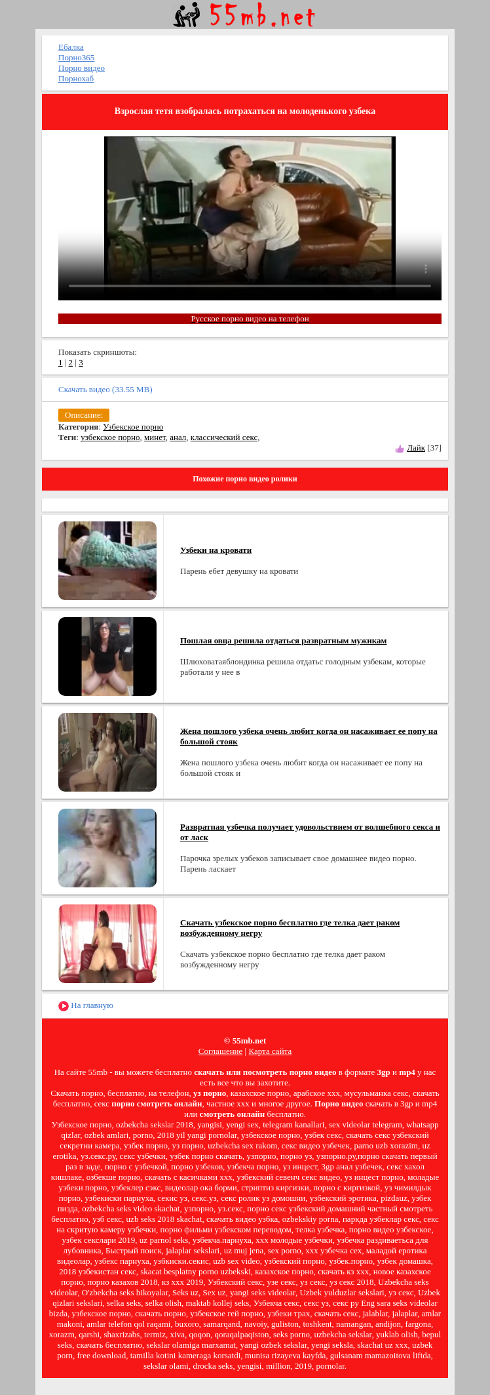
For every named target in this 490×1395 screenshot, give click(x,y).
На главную (85, 1005)
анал (178, 437)
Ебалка (71, 47)
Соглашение (220, 1051)
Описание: (84, 415)
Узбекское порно (133, 427)
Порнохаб (76, 78)
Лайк (416, 448)
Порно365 (76, 57)
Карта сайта (270, 1051)
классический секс (224, 437)
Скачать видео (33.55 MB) (105, 389)
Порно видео (81, 68)
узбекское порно (110, 437)
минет (155, 437)
